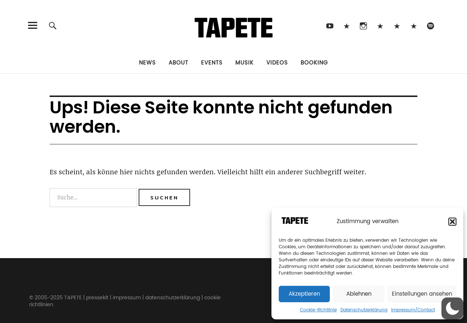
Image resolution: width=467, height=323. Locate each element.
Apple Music (413, 25)
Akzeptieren (304, 294)
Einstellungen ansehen (422, 294)
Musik (244, 62)
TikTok (346, 25)
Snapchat (397, 25)
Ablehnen (358, 294)
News (147, 62)
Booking (314, 62)
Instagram (363, 25)
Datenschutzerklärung (363, 310)
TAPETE (73, 297)
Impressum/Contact (413, 310)
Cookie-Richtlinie (318, 310)
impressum (127, 297)
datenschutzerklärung (172, 297)
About (178, 62)
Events (212, 62)
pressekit (97, 297)
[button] (452, 221)
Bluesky (380, 25)
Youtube (329, 25)
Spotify (430, 25)
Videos (277, 62)
